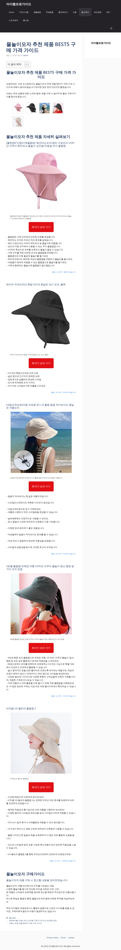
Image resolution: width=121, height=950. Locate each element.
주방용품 (49, 12)
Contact (71, 937)
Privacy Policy (52, 937)
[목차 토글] (25, 64)
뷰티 (108, 12)
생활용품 (37, 12)
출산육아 (85, 12)
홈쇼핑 (26, 20)
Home (11, 12)
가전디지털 (23, 12)
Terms (63, 937)
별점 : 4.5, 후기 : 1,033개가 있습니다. (63, 861)
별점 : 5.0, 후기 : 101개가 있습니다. (63, 696)
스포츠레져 (13, 20)
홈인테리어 (63, 12)
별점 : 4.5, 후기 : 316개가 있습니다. (63, 554)
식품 (74, 12)
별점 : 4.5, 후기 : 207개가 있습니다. (63, 392)
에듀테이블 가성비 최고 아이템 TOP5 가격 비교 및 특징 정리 (33, 920)
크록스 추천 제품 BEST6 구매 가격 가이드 (25, 923)
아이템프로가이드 (18, 4)
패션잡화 (97, 12)
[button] (111, 28)
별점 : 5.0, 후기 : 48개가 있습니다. (64, 272)
